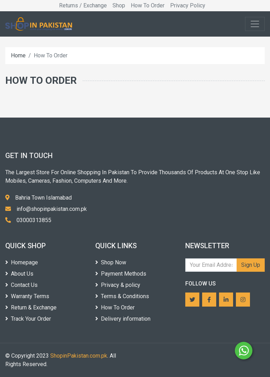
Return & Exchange (31, 307)
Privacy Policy (187, 5)
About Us (19, 273)
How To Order (148, 5)
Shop (118, 5)
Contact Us (21, 285)
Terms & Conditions (122, 296)
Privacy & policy (117, 285)
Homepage (21, 262)
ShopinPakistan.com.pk (78, 355)
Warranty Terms (27, 296)
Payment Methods (120, 273)
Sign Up (250, 265)
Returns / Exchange (83, 5)
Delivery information (122, 318)
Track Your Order (28, 318)
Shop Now (110, 262)
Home (18, 55)
